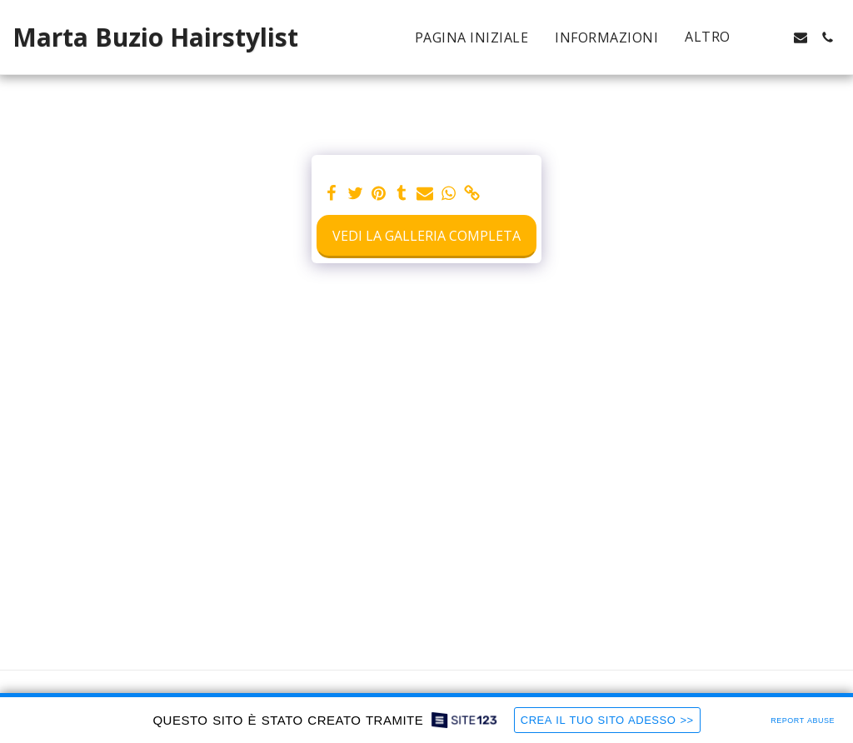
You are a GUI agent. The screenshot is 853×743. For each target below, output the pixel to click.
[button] (773, 37)
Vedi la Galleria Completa (426, 236)
